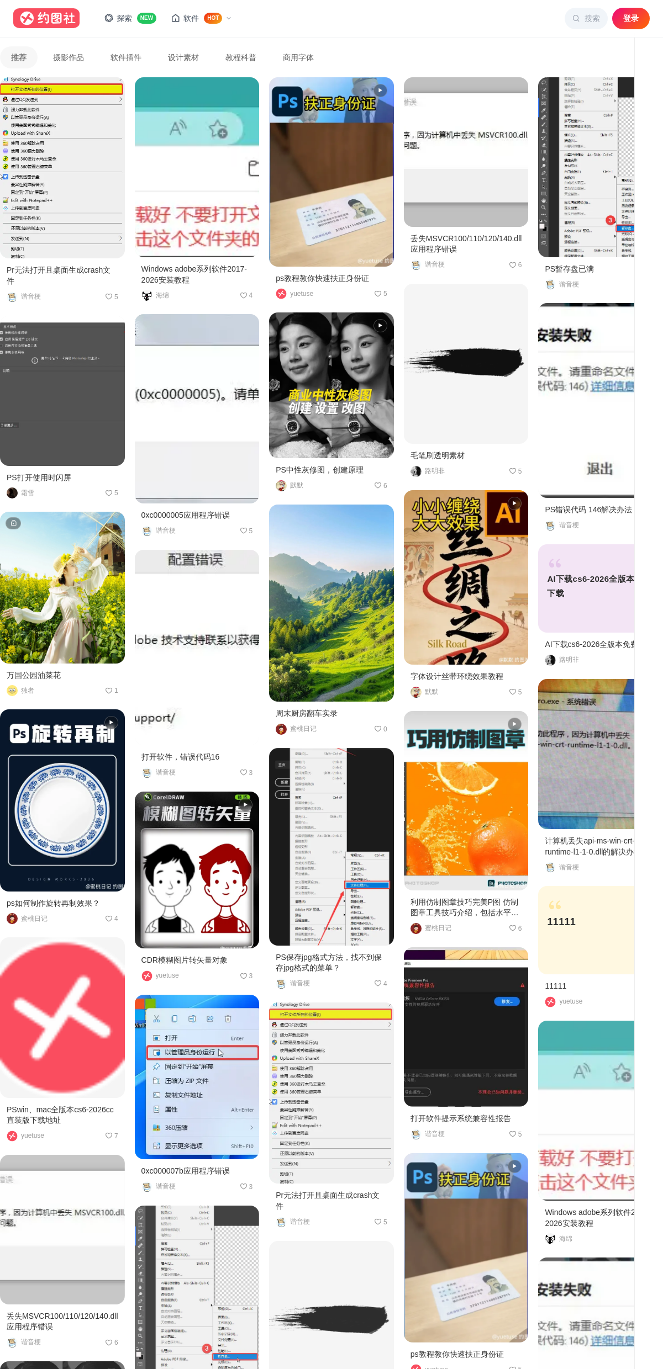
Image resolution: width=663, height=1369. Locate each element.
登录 (631, 18)
